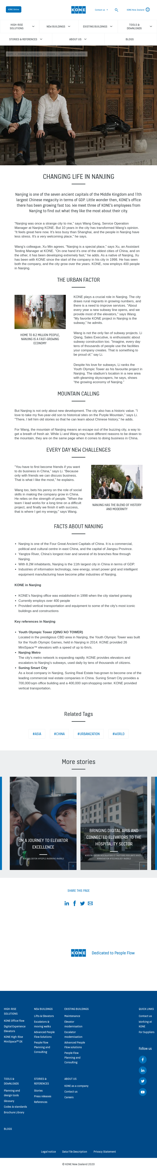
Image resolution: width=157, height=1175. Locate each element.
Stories (51, 54)
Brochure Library (14, 1112)
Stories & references (30, 54)
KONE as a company (76, 1086)
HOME (10, 54)
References (40, 1102)
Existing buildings (76, 1009)
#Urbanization (89, 734)
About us (70, 1079)
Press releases (42, 1096)
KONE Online (13, 9)
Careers (69, 1097)
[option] (43, 823)
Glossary (9, 1101)
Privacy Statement (105, 1151)
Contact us (100, 9)
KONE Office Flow (14, 1020)
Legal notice (48, 1151)
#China (59, 734)
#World (119, 734)
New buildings (43, 1009)
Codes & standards (15, 1106)
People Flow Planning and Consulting (42, 1047)
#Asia (37, 734)
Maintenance (72, 1016)
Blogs (8, 1129)
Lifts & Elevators (44, 1016)
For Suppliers (146, 1032)
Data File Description (74, 1151)
